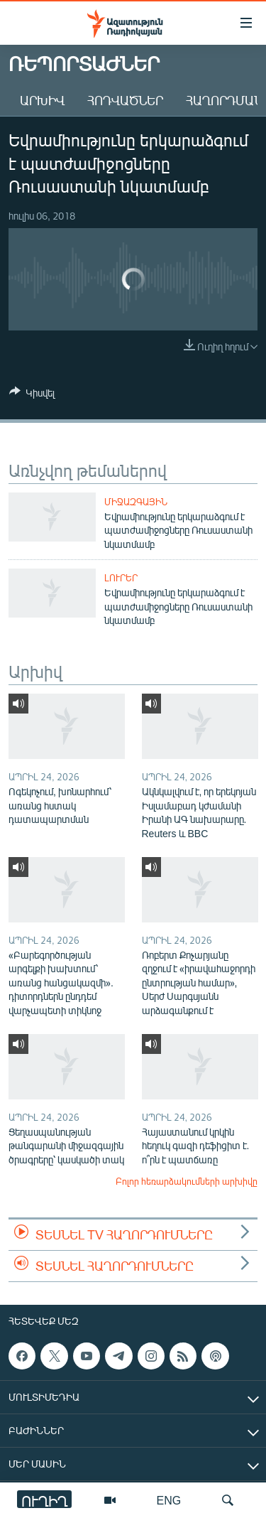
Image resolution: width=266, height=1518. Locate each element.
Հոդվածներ (125, 100)
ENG (169, 1500)
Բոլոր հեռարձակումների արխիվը (186, 1181)
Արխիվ (42, 100)
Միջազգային (135, 501)
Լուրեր (121, 577)
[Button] (32, 395)
